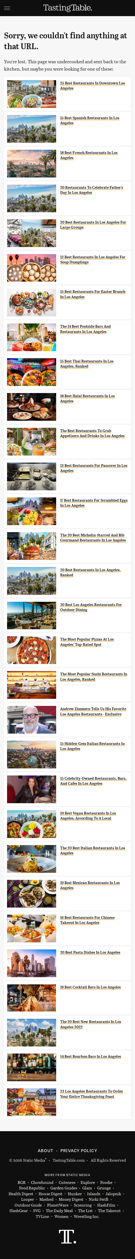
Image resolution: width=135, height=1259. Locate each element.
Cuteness (67, 1182)
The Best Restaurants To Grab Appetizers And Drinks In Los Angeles (92, 433)
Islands (93, 1194)
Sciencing (83, 1205)
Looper (27, 1199)
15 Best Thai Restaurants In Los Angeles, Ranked (87, 364)
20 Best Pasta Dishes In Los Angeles (90, 952)
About (45, 1150)
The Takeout (109, 1211)
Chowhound (42, 1182)
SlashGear (18, 1211)
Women (61, 1216)
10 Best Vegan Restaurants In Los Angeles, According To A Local (88, 816)
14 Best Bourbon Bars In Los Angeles (90, 1056)
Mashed (46, 1199)
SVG (37, 1211)
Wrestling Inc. (86, 1216)
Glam (87, 1188)
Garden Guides (63, 1188)
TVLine (42, 1216)
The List (85, 1211)
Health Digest (21, 1194)
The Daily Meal (59, 1211)
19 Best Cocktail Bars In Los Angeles (90, 987)
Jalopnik (113, 1194)
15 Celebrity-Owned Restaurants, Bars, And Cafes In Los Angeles (93, 781)
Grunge (104, 1188)
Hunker (75, 1194)
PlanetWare (58, 1205)
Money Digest (71, 1199)
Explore (88, 1182)
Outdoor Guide (28, 1205)
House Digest (50, 1194)
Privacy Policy (78, 1150)
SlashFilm (106, 1205)
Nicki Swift (99, 1199)
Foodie (106, 1182)
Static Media (34, 1160)
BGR (22, 1182)
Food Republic (32, 1188)
